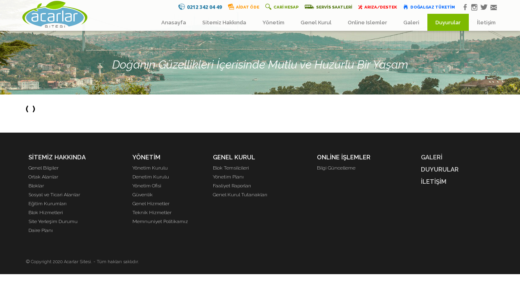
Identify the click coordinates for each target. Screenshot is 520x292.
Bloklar (36, 186)
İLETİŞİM (433, 181)
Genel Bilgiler (43, 168)
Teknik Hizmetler (151, 212)
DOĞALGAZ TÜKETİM (429, 7)
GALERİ (431, 157)
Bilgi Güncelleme (336, 168)
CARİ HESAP (282, 7)
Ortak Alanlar (43, 177)
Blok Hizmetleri (45, 212)
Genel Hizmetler (150, 203)
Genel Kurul (316, 22)
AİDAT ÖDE (243, 7)
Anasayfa (173, 22)
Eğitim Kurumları (47, 203)
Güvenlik (142, 195)
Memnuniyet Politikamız (160, 221)
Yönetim (273, 22)
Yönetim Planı (228, 177)
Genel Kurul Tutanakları (240, 195)
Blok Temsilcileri (231, 168)
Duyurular (448, 22)
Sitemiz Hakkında (224, 22)
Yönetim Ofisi (146, 186)
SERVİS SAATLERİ (328, 7)
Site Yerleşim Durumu (53, 221)
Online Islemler (367, 22)
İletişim (486, 22)
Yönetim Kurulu (150, 168)
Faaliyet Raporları (232, 186)
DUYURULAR (440, 169)
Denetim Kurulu (150, 177)
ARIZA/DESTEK (377, 7)
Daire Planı (40, 230)
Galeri (411, 22)
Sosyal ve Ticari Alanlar (54, 195)
